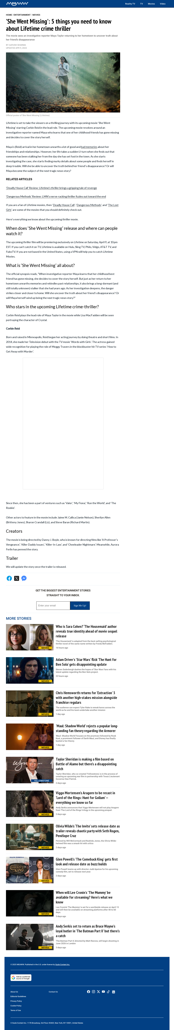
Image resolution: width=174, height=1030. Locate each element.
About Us (14, 992)
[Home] (17, 3)
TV (141, 4)
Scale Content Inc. (62, 964)
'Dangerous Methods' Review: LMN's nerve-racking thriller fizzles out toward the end (56, 196)
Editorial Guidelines (18, 996)
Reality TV (130, 4)
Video (162, 4)
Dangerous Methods (89, 205)
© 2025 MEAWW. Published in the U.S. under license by (32, 964)
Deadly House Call (63, 205)
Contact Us (53, 992)
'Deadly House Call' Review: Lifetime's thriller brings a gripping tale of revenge (51, 187)
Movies (151, 4)
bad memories (89, 146)
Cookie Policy (15, 1006)
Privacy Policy (16, 1001)
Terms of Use (15, 1010)
